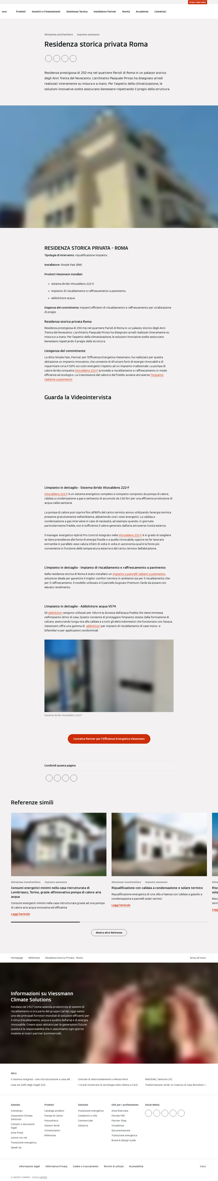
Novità (126, 11)
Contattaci (160, 11)
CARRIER (43, 1177)
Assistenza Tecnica (77, 11)
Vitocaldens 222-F (86, 370)
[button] (198, 958)
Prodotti (21, 11)
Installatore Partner (105, 11)
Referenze (34, 957)
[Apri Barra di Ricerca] (205, 11)
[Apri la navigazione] (4, 11)
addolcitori (55, 613)
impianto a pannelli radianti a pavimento (139, 574)
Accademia (142, 11)
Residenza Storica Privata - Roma (64, 957)
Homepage (17, 957)
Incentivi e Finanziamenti (46, 11)
